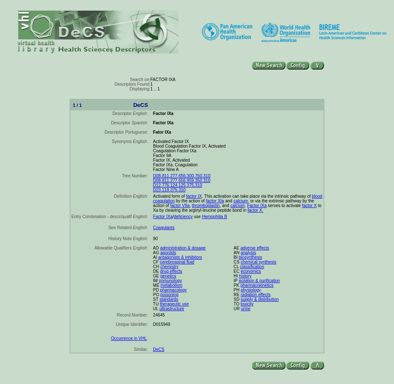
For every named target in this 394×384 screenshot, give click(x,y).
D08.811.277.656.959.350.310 (181, 180)
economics (251, 271)
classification (252, 266)
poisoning (169, 294)
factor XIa (215, 201)
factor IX (194, 196)
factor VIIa (180, 205)
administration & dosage (183, 248)
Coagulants (164, 227)
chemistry (169, 266)
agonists (168, 252)
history (245, 276)
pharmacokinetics (257, 285)
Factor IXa (257, 205)
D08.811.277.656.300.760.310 (181, 176)
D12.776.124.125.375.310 (177, 185)
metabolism (171, 285)
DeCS (159, 349)
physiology (251, 290)
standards (168, 299)
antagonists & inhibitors (180, 257)
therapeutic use (174, 304)
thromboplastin (206, 205)
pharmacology (173, 290)
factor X (309, 205)
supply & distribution (260, 299)
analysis (248, 252)
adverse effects (254, 248)
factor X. (255, 210)
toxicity (247, 304)
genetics (168, 276)
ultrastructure (171, 308)
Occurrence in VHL (129, 338)
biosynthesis (250, 257)
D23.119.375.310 (169, 190)
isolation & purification (259, 280)
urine (245, 308)
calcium (240, 201)
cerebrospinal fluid (177, 262)
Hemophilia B (214, 216)
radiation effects (256, 294)
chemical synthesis (259, 262)
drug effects (171, 271)
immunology (170, 280)
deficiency (183, 216)
